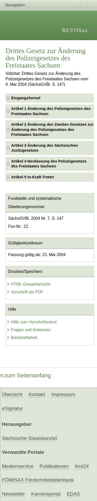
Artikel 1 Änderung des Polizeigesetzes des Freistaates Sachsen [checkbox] (51, 111)
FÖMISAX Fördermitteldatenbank (38, 480)
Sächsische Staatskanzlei (29, 438)
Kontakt (37, 394)
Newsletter (13, 494)
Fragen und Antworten (28, 330)
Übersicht (12, 394)
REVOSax (75, 30)
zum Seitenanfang (25, 375)
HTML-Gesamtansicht (28, 284)
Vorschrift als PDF (25, 292)
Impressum (63, 394)
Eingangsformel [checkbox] (25, 98)
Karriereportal (46, 494)
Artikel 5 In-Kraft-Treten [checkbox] (32, 177)
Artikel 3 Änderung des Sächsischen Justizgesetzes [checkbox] (44, 147)
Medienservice (17, 466)
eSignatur (12, 408)
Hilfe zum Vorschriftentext (32, 322)
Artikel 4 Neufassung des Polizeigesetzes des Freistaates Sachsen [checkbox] (49, 163)
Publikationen (54, 466)
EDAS (73, 494)
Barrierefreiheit (22, 337)
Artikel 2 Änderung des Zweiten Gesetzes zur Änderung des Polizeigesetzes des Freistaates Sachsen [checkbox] (52, 129)
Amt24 (82, 466)
